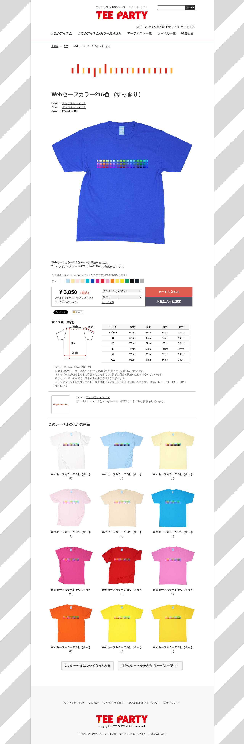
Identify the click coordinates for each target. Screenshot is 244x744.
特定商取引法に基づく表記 (144, 702)
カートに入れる (169, 292)
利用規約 (93, 702)
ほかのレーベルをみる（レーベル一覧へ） (150, 665)
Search (190, 7)
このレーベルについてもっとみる (87, 665)
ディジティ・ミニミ (74, 103)
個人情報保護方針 (113, 702)
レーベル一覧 (166, 33)
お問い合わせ (171, 702)
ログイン (141, 26)
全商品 (54, 46)
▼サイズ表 (108, 302)
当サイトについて (74, 702)
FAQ (192, 26)
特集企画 (187, 33)
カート (185, 26)
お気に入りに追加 (169, 301)
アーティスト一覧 (139, 33)
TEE (66, 46)
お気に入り (172, 26)
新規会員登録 (156, 26)
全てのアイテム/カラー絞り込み (99, 33)
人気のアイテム (61, 33)
